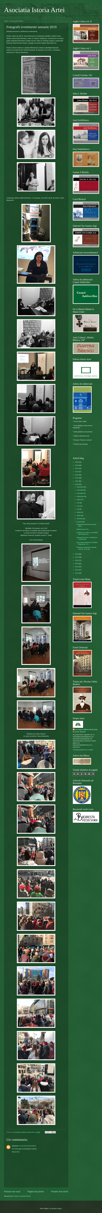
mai (78, 509)
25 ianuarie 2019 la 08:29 (27, 1146)
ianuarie (79, 522)
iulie (78, 503)
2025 (77, 465)
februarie (80, 518)
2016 (77, 560)
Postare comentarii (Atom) (22, 1196)
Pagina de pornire (36, 1191)
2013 (77, 570)
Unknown (15, 1146)
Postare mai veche (59, 1191)
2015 (77, 563)
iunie (78, 506)
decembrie (80, 487)
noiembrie (80, 490)
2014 (77, 567)
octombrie (80, 493)
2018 (77, 554)
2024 (77, 468)
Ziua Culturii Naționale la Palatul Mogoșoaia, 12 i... (86, 543)
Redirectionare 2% (82, 529)
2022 (77, 475)
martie (79, 515)
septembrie (80, 496)
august (79, 499)
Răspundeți (15, 1152)
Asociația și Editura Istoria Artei (86, 729)
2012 (77, 573)
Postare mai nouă (12, 1191)
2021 (77, 478)
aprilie (79, 512)
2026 (77, 462)
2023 (77, 471)
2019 (77, 484)
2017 (77, 557)
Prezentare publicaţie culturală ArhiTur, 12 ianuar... (86, 548)
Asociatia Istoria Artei (34, 10)
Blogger (59, 1208)
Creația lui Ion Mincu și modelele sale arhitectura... (87, 533)
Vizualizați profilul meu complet (83, 750)
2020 (77, 481)
